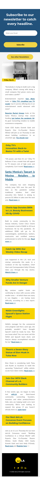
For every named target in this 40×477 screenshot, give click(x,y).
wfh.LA (14, 394)
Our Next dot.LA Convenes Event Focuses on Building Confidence (19, 420)
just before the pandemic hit (23, 118)
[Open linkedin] (25, 468)
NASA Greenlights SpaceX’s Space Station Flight (18, 313)
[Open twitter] (18, 468)
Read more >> (29, 166)
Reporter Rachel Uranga (14, 113)
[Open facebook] (14, 468)
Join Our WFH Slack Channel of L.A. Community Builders (16, 381)
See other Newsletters (20, 57)
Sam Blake (30, 99)
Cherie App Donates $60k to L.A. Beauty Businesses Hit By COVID (19, 210)
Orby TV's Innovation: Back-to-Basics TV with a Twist (17, 148)
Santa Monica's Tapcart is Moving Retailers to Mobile (20, 175)
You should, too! (22, 138)
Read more (9, 446)
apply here (22, 410)
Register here (22, 446)
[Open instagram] (22, 468)
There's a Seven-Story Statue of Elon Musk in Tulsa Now (17, 352)
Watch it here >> (11, 272)
